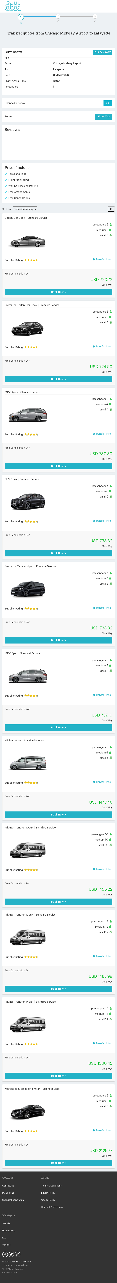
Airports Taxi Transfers (20, 1262)
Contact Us (8, 1186)
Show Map (103, 116)
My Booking (8, 1193)
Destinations (8, 1231)
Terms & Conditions (51, 1186)
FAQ (4, 1238)
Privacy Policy (48, 1193)
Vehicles (6, 1245)
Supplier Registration (13, 1200)
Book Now (58, 292)
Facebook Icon (5, 1254)
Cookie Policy (48, 1200)
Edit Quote (102, 52)
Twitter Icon (11, 1254)
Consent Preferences (52, 1207)
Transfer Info (102, 259)
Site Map (6, 1224)
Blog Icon (17, 1254)
